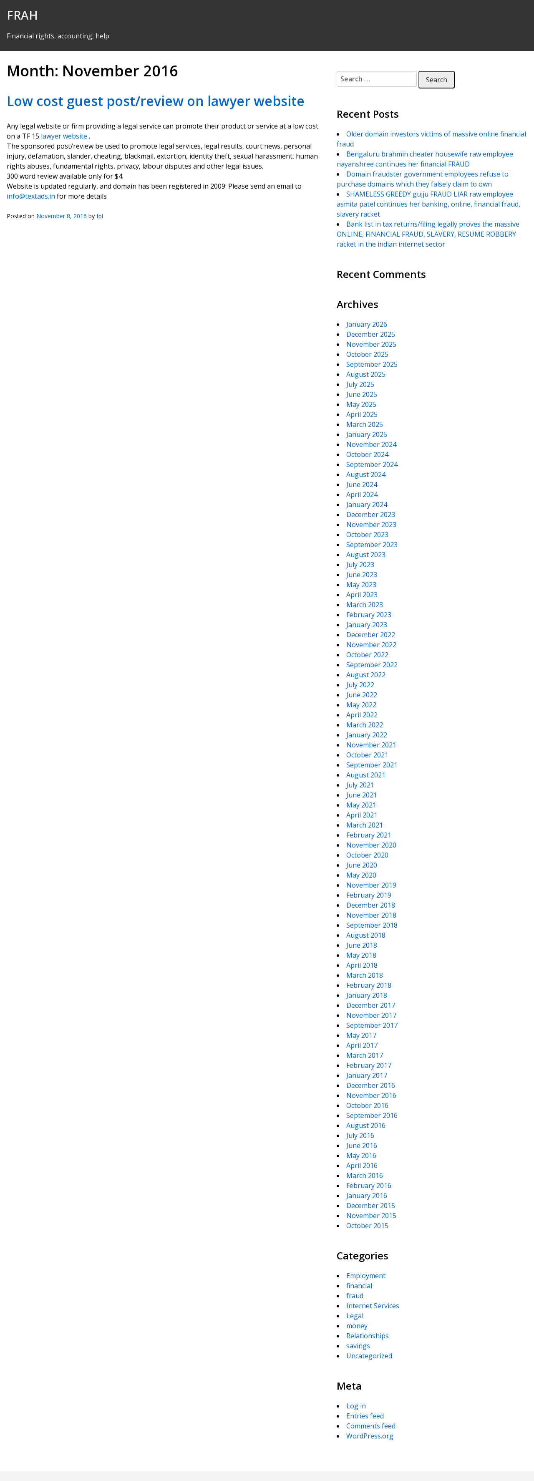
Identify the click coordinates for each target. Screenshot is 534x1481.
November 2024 (371, 444)
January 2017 (366, 1075)
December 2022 (370, 634)
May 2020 (361, 875)
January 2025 (366, 434)
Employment (365, 1275)
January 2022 (366, 734)
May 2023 (361, 584)
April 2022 (362, 714)
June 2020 (361, 865)
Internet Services (372, 1305)
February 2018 (368, 985)
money (357, 1325)
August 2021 (365, 775)
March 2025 (364, 424)
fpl (99, 216)
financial (359, 1285)
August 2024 (365, 474)
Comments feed (370, 1426)
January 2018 (366, 995)
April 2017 (362, 1045)
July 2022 (360, 684)
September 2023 (372, 544)
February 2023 (368, 614)
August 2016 (365, 1125)
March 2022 (364, 724)
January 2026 (366, 324)
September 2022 (372, 664)
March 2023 (364, 604)
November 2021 (371, 744)
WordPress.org (369, 1436)
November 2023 (371, 524)
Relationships (367, 1335)
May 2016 (361, 1155)
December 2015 (370, 1205)
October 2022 (367, 654)
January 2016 (366, 1195)
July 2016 (360, 1135)
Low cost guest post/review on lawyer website (156, 101)
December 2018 (370, 905)
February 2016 (368, 1185)
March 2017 (364, 1055)
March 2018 (364, 975)
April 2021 (362, 815)
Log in (356, 1405)
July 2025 (360, 384)
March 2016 (364, 1175)
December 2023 (370, 514)
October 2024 (367, 454)
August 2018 (365, 935)
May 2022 (361, 704)
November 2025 (371, 344)
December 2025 (370, 334)
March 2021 (364, 825)
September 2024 (372, 464)
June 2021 (361, 795)
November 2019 (371, 885)
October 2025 (367, 354)
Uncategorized (369, 1355)
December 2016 (370, 1085)
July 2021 (360, 785)
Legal (354, 1315)
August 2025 (365, 374)
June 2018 (361, 945)
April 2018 (362, 965)
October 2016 (367, 1105)
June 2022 (361, 694)
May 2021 (361, 805)
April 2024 (362, 494)
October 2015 (367, 1225)
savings (358, 1345)
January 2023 (366, 624)
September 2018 (372, 925)
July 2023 (360, 564)
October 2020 (367, 855)
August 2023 (365, 554)
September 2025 (372, 364)
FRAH (22, 15)
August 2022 (365, 674)
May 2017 (361, 1035)
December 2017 (370, 1005)
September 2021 (372, 765)
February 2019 (368, 895)
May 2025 (361, 404)
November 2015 (371, 1215)
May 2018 (361, 955)
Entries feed (365, 1415)
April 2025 (362, 414)
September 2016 (372, 1115)
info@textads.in (31, 196)
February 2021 (368, 835)
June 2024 (361, 484)
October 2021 (367, 754)
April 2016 (362, 1165)
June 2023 (361, 574)
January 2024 (366, 504)
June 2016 (361, 1145)
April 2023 (362, 594)
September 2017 (372, 1025)
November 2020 (371, 845)
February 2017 (368, 1065)
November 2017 (371, 1015)
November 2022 (371, 644)
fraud (354, 1295)
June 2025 (361, 394)
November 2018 (371, 915)
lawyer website (64, 136)
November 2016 (371, 1095)
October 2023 (367, 534)
